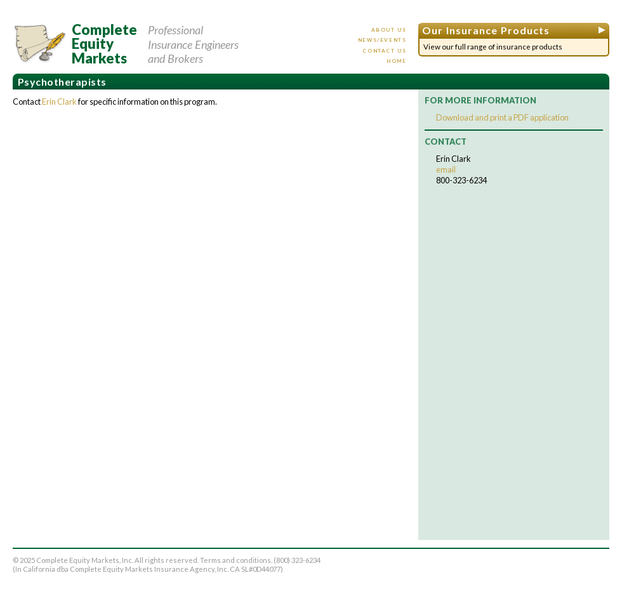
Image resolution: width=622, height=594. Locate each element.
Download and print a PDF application (502, 117)
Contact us (384, 51)
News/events (382, 40)
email (446, 169)
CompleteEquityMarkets (104, 44)
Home (396, 61)
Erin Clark (59, 101)
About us (389, 30)
